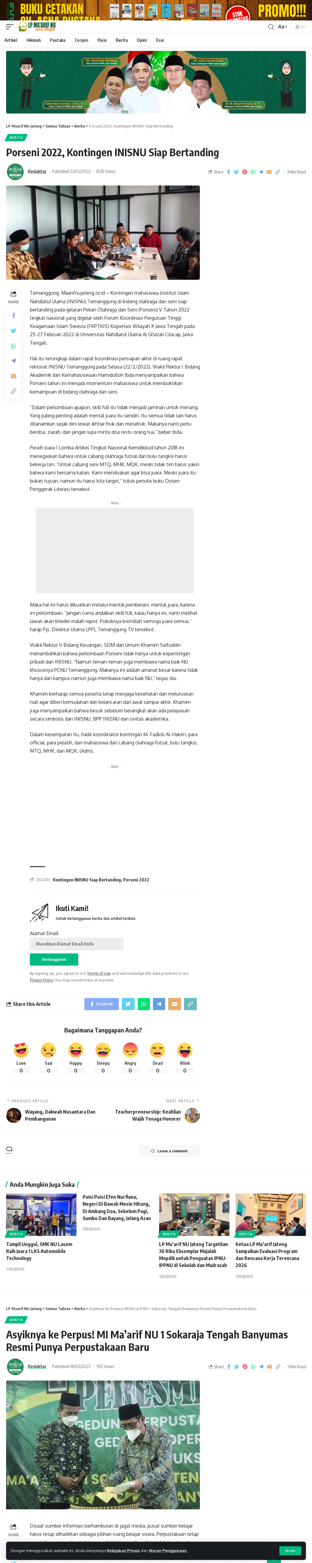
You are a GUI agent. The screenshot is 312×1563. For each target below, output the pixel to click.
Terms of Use (99, 990)
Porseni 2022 (136, 897)
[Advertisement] (115, 568)
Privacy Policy (41, 997)
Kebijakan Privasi (123, 1550)
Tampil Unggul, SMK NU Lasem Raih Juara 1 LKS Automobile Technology (39, 1269)
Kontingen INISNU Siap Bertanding (87, 897)
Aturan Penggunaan (168, 1550)
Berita (16, 155)
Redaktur (37, 188)
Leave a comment (169, 1168)
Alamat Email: (76, 958)
